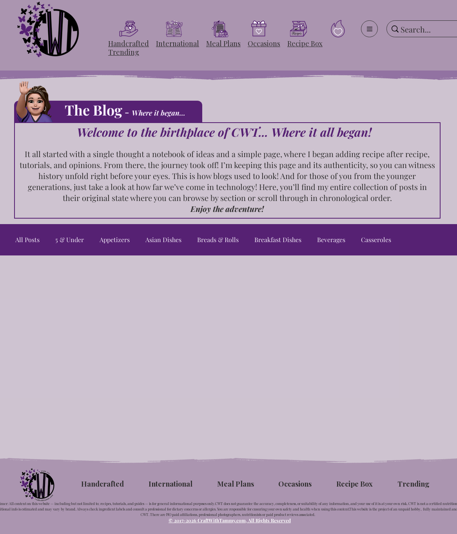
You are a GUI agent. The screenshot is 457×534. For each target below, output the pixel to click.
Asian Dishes (163, 240)
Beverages (331, 240)
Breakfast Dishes (277, 240)
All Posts (27, 240)
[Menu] (369, 28)
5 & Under (69, 240)
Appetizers (115, 240)
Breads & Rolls (218, 240)
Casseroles (376, 240)
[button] (128, 43)
